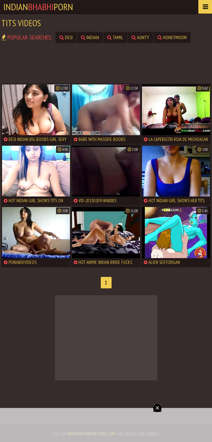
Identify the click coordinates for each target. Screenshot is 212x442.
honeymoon (172, 37)
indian (90, 37)
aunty (140, 37)
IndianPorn (38, 6)
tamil (115, 37)
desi (66, 37)
